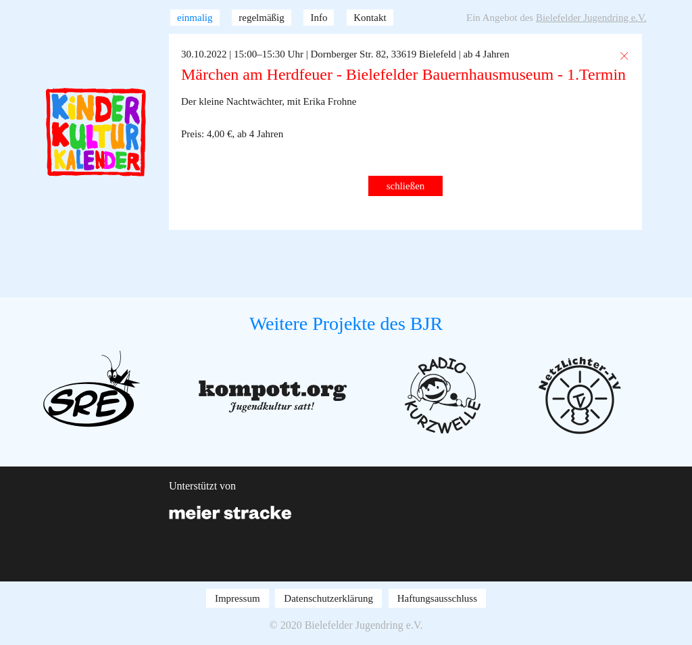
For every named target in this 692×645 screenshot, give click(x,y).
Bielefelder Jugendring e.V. (591, 17)
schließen (406, 186)
